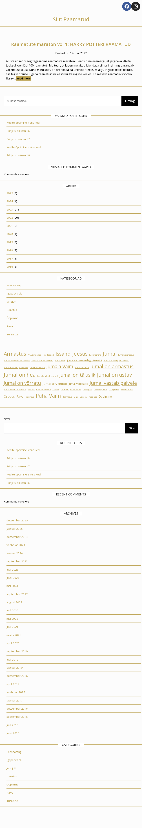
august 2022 (14, 610)
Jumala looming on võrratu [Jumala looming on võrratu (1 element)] (116, 368)
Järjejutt (11, 309)
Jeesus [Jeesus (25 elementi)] (80, 361)
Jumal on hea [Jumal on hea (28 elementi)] (20, 382)
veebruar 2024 (15, 553)
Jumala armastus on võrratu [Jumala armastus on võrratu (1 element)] (17, 368)
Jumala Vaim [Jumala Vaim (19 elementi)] (59, 374)
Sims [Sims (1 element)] (76, 405)
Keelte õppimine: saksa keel (23, 155)
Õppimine (12, 326)
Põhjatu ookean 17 (18, 147)
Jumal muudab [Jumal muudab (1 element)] (82, 375)
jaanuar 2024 (14, 561)
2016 (9, 274)
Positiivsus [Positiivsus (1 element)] (29, 405)
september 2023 (17, 569)
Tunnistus (12, 342)
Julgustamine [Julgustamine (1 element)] (95, 363)
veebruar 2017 (15, 700)
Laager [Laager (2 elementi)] (65, 397)
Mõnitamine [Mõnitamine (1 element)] (127, 398)
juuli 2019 (12, 667)
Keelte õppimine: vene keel (23, 130)
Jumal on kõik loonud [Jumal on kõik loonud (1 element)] (47, 384)
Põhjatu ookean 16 (18, 163)
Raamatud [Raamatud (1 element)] (67, 405)
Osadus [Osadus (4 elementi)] (9, 404)
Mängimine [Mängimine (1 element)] (114, 398)
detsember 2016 (17, 716)
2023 (9, 217)
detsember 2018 (17, 684)
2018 (9, 258)
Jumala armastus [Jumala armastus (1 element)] (126, 363)
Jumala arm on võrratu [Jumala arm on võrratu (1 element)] (42, 368)
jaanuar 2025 (14, 537)
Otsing (130, 109)
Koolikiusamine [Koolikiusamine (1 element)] (43, 398)
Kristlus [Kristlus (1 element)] (55, 398)
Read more (23, 86)
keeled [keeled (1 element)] (31, 398)
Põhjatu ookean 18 (18, 139)
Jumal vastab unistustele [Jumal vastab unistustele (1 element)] (15, 398)
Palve (9, 334)
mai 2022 (12, 626)
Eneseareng (13, 293)
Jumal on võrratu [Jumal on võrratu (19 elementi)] (22, 391)
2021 (9, 234)
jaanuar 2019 (14, 676)
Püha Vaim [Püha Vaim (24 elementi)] (48, 403)
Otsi (7, 427)
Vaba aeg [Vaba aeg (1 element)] (93, 405)
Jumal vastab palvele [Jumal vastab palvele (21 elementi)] (113, 391)
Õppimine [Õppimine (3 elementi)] (105, 405)
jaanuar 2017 (14, 708)
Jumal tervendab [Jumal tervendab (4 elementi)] (55, 392)
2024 (9, 209)
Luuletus (11, 318)
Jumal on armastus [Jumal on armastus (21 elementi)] (112, 374)
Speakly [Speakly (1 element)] (83, 405)
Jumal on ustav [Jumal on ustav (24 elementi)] (114, 382)
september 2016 (17, 725)
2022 (9, 225)
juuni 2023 (12, 586)
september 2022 (17, 602)
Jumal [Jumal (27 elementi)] (110, 361)
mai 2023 (12, 594)
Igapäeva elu (14, 301)
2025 (9, 201)
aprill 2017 (12, 692)
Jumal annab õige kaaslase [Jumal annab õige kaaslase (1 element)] (16, 375)
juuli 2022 (12, 618)
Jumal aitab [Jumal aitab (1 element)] (60, 368)
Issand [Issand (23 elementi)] (63, 361)
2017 (9, 266)
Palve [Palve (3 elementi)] (19, 405)
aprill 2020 (12, 651)
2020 (9, 242)
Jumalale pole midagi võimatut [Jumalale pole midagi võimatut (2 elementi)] (84, 368)
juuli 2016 (12, 733)
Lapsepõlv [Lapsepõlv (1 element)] (87, 398)
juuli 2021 (12, 635)
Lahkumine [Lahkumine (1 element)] (75, 398)
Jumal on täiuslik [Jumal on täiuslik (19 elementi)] (77, 383)
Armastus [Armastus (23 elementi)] (15, 361)
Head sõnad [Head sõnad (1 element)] (48, 363)
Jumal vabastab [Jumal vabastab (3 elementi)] (78, 392)
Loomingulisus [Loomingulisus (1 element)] (100, 398)
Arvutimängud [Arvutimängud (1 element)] (34, 363)
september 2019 (17, 659)
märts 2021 (13, 643)
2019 (9, 250)
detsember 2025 (17, 528)
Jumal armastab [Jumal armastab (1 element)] (37, 375)
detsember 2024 (17, 545)
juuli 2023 (12, 577)
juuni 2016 (12, 741)
